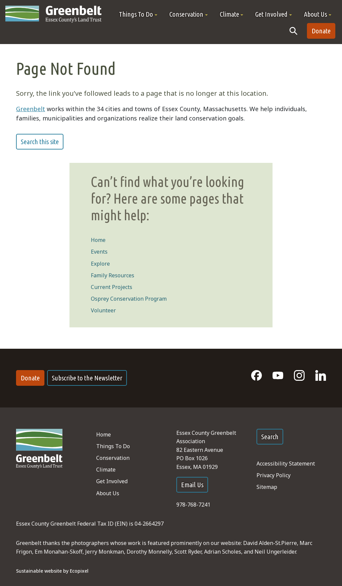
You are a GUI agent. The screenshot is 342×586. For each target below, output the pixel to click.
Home (98, 240)
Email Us (192, 485)
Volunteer (103, 310)
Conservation (113, 458)
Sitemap (266, 487)
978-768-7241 (193, 504)
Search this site (40, 141)
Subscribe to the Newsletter (87, 378)
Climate (106, 469)
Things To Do (113, 446)
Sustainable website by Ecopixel (52, 571)
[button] (138, 14)
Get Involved (112, 481)
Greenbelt (30, 109)
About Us (107, 493)
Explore (100, 263)
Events (99, 251)
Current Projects (111, 287)
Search (270, 437)
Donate (321, 31)
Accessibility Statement (285, 463)
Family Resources (112, 275)
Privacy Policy (273, 475)
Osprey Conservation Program (129, 298)
